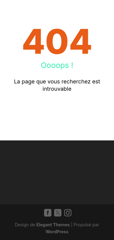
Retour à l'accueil (57, 108)
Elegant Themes (53, 224)
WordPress (57, 231)
